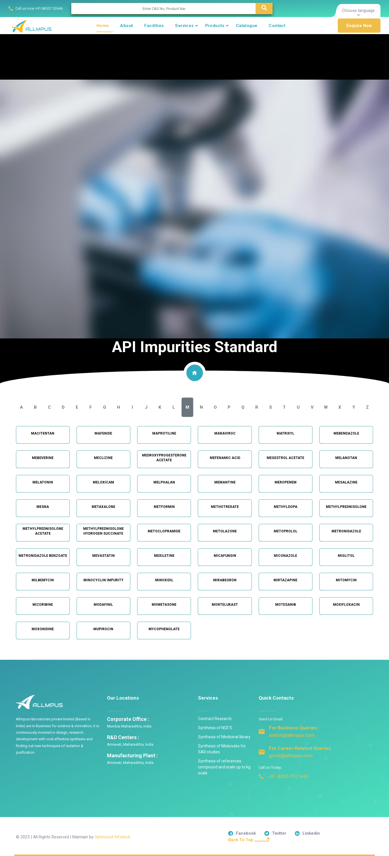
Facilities (154, 25)
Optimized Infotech (112, 837)
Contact (277, 25)
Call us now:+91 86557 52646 (39, 8)
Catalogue (247, 25)
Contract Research (215, 718)
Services (184, 25)
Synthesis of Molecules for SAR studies (222, 749)
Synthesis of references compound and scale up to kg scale (224, 767)
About (126, 25)
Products (215, 25)
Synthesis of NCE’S (215, 727)
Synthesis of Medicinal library (224, 737)
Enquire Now (359, 25)
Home (102, 25)
